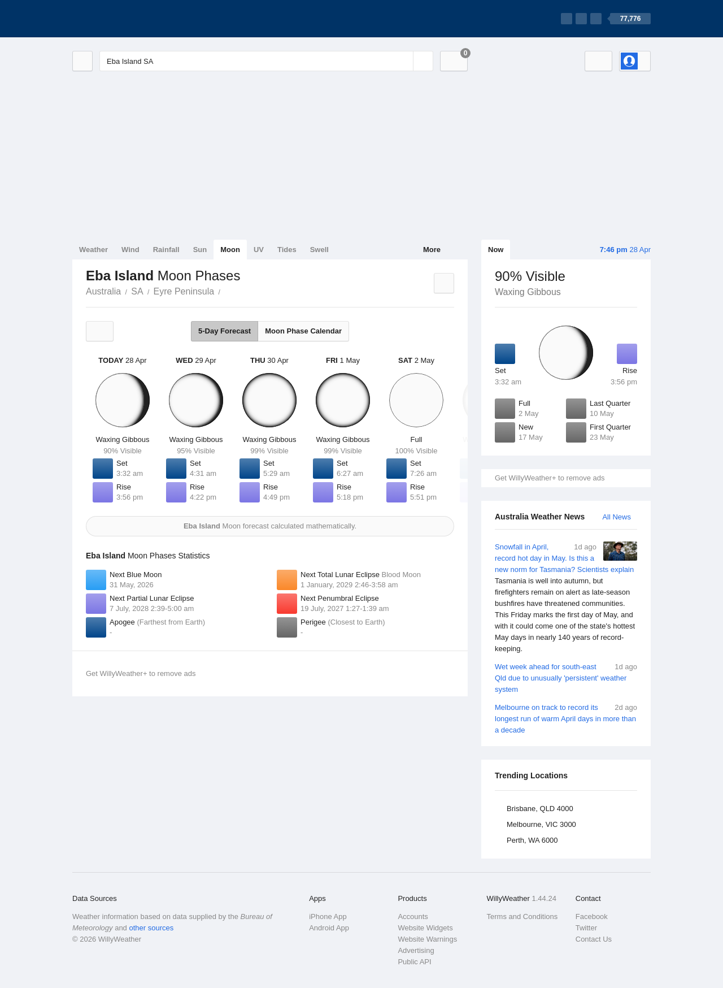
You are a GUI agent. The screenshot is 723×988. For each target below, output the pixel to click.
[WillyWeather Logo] (125, 19)
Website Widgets (425, 928)
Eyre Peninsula (184, 291)
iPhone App (328, 916)
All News (616, 517)
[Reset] (403, 61)
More (432, 249)
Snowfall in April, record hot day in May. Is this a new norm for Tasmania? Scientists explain (566, 598)
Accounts (413, 916)
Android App (329, 928)
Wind (130, 249)
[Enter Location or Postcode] (266, 61)
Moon (230, 249)
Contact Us (594, 939)
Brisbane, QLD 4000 (540, 808)
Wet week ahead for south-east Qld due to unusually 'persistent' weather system (566, 677)
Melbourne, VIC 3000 (541, 824)
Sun (200, 249)
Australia (103, 291)
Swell (319, 249)
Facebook (592, 916)
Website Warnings (427, 939)
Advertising (416, 950)
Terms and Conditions (522, 916)
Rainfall (166, 249)
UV (259, 249)
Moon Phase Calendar (303, 331)
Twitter (586, 928)
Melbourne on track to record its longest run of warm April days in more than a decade (566, 718)
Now (495, 249)
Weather (93, 249)
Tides (287, 249)
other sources (151, 928)
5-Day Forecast (224, 331)
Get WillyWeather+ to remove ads (549, 478)
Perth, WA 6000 (532, 840)
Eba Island (226, 290)
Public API (414, 961)
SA (137, 291)
